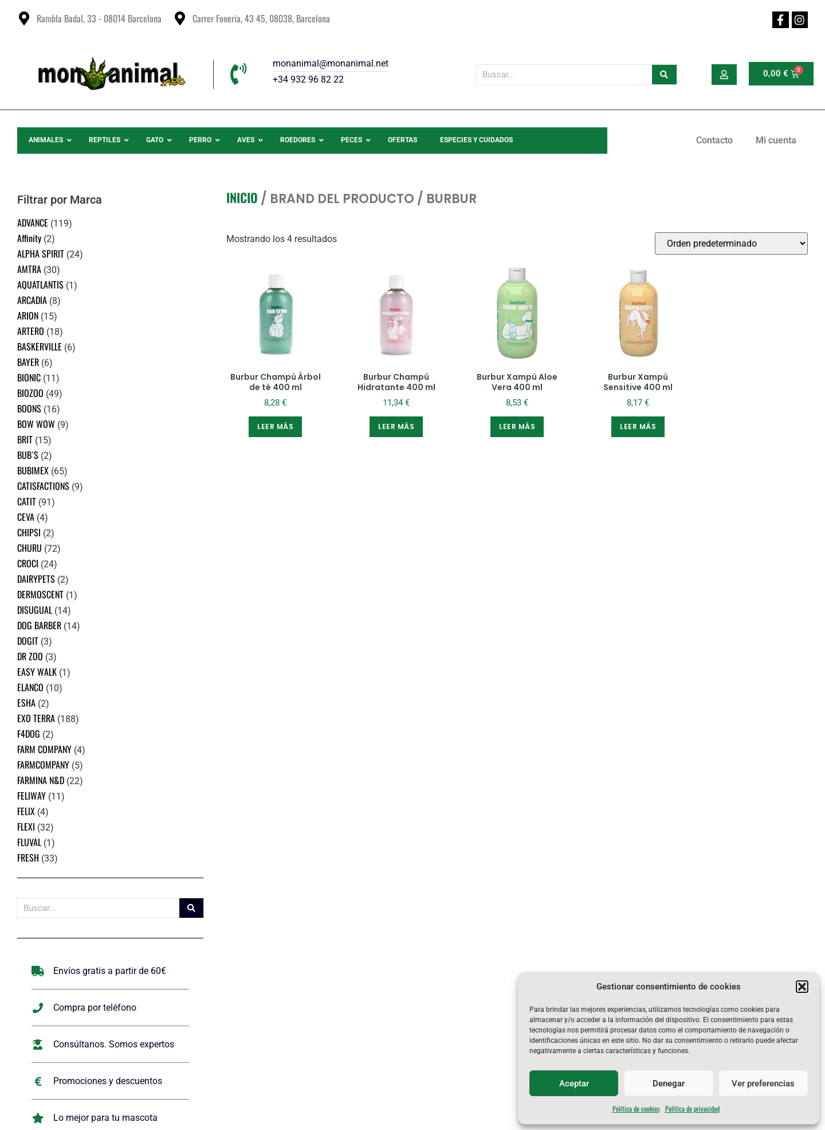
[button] (802, 986)
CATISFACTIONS (43, 486)
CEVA (25, 517)
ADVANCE (32, 222)
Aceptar (574, 1083)
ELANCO (30, 687)
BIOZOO (30, 393)
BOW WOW (36, 424)
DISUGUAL (34, 610)
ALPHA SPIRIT (40, 253)
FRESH (28, 857)
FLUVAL (29, 842)
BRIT (25, 439)
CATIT (26, 501)
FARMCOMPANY (43, 764)
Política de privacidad (692, 1108)
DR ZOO (30, 656)
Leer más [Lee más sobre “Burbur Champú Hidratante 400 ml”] (396, 426)
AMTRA (29, 269)
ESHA (26, 703)
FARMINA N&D (40, 780)
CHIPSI (29, 532)
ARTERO (30, 331)
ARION (27, 315)
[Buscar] (664, 74)
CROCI (27, 563)
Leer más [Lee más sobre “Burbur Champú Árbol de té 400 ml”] (275, 426)
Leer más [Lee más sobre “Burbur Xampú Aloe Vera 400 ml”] (517, 426)
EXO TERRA (36, 718)
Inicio (242, 197)
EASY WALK (37, 672)
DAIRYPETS (36, 579)
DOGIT (27, 641)
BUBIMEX (33, 470)
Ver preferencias (763, 1083)
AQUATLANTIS (40, 284)
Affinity (29, 238)
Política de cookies (635, 1108)
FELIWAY (31, 795)
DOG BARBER (39, 625)
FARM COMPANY (44, 749)
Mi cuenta (776, 140)
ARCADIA (32, 300)
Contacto (714, 140)
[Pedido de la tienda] (731, 243)
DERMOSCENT (40, 594)
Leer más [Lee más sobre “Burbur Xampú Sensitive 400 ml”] (638, 426)
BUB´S (27, 455)
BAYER (28, 362)
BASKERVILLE (39, 346)
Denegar (669, 1083)
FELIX (26, 811)
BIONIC (29, 377)
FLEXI (26, 826)
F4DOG (28, 734)
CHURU (29, 548)
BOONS (29, 408)
